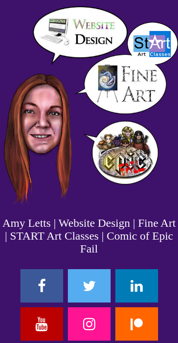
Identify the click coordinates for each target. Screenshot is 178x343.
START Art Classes (54, 236)
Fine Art (157, 223)
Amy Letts (26, 223)
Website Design (94, 223)
